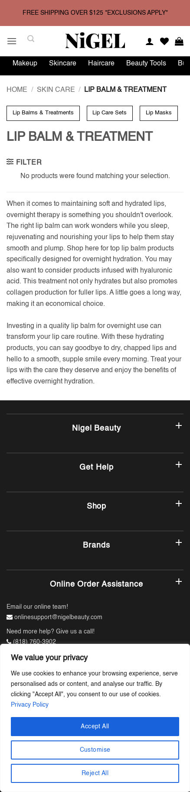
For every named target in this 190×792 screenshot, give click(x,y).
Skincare (62, 63)
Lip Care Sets (109, 113)
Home (17, 90)
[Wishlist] (164, 41)
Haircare (101, 63)
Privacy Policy (30, 705)
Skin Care (56, 90)
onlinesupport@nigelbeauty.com (58, 617)
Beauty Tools (146, 63)
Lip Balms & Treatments (43, 113)
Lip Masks (159, 113)
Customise (95, 750)
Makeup (25, 63)
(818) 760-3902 (34, 642)
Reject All (95, 773)
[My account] (149, 41)
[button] (12, 41)
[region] (95, 718)
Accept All (95, 727)
